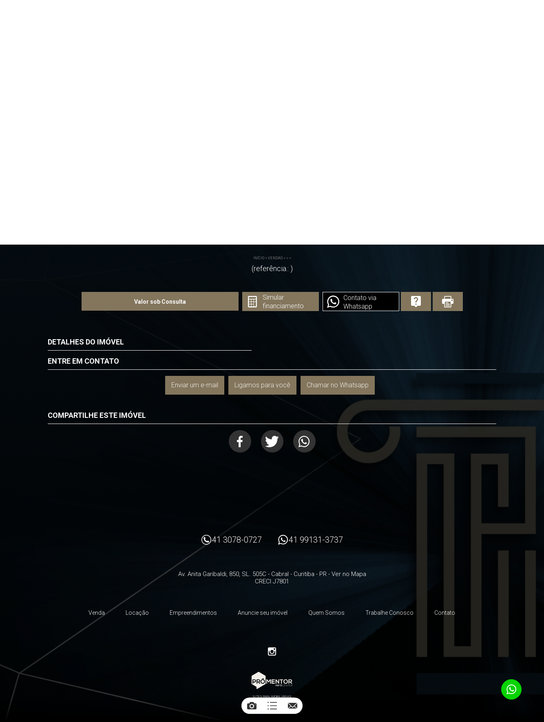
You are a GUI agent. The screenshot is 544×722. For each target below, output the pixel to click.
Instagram (272, 651)
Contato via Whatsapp (359, 302)
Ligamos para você (262, 385)
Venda (96, 612)
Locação (137, 612)
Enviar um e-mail (194, 385)
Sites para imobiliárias (272, 696)
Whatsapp (304, 441)
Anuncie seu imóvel (262, 612)
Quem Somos (326, 612)
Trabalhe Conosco (389, 612)
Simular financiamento (283, 302)
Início (258, 258)
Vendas (275, 258)
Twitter (272, 441)
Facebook (240, 441)
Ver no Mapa (349, 574)
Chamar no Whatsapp (338, 385)
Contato (444, 612)
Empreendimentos (193, 612)
